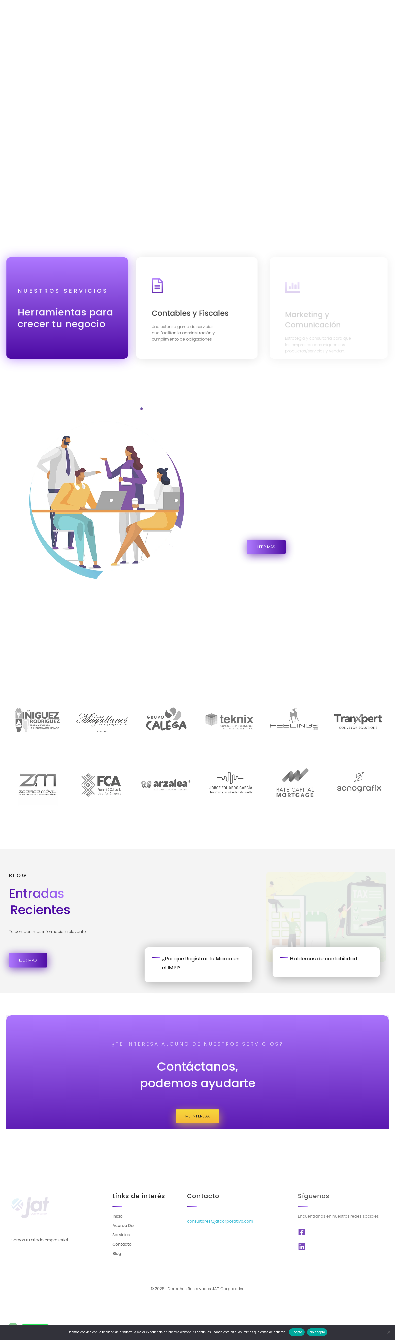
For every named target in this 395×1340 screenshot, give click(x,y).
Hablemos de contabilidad (338, 942)
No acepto (317, 1332)
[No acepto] (388, 1332)
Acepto (296, 1332)
